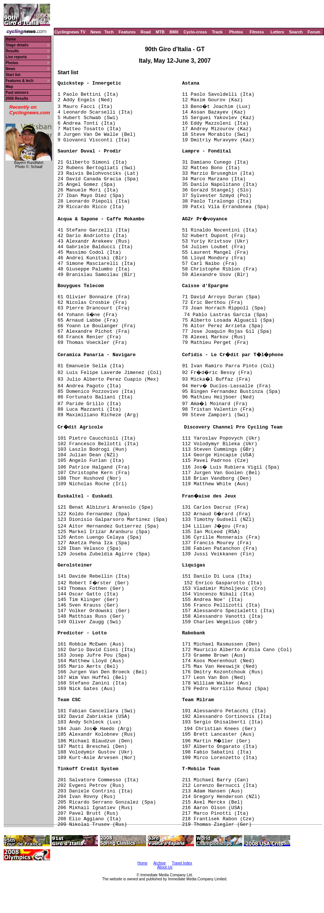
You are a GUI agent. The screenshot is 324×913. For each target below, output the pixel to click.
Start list (13, 75)
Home (11, 39)
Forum (314, 32)
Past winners (17, 93)
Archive (159, 863)
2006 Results (17, 98)
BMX (174, 32)
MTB (160, 32)
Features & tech (19, 81)
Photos (236, 32)
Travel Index (182, 863)
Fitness (256, 32)
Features (127, 32)
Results (12, 51)
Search (296, 32)
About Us (164, 867)
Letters (277, 32)
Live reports (16, 57)
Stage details (17, 45)
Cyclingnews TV (69, 32)
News (96, 32)
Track (217, 32)
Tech (109, 32)
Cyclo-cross (195, 32)
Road (146, 32)
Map (9, 87)
